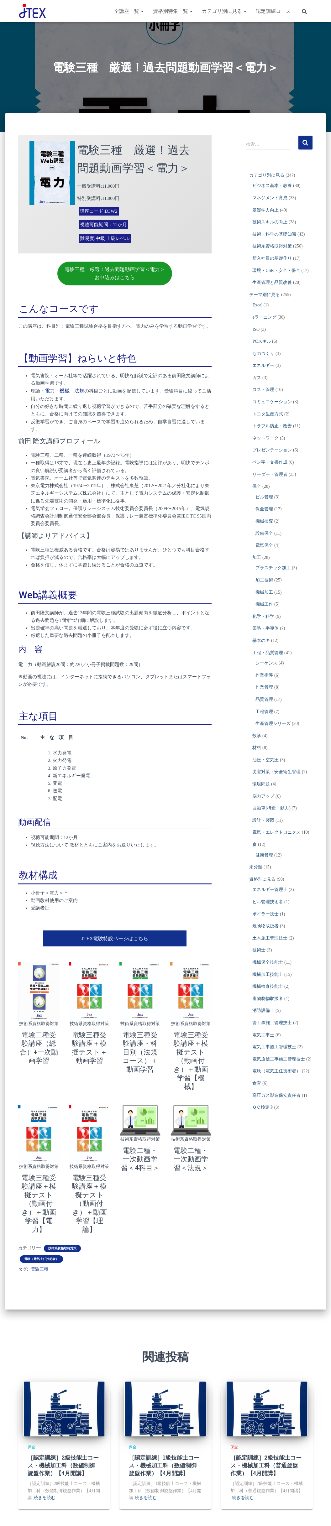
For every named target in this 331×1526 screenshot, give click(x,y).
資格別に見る (262, 879)
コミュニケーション (272, 401)
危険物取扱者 (265, 926)
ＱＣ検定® (262, 1107)
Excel (257, 305)
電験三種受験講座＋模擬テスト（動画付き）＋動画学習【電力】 (39, 1172)
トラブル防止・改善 (272, 426)
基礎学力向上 (265, 210)
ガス (256, 377)
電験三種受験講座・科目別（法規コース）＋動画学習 (140, 1049)
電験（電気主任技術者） (41, 1218)
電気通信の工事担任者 (219, 1515)
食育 (256, 1083)
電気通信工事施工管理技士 (278, 1059)
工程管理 (264, 711)
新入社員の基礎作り (272, 258)
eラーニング (264, 317)
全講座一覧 (129, 11)
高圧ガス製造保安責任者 (276, 1095)
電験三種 (39, 1228)
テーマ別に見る (264, 294)
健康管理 (264, 855)
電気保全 (264, 545)
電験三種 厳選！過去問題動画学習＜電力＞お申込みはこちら (115, 273)
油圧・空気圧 (265, 760)
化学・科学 (263, 616)
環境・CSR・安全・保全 (276, 270)
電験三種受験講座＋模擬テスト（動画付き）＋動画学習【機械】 (191, 1049)
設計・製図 (263, 820)
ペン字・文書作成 (269, 462)
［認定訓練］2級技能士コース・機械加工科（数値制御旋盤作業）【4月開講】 (63, 1424)
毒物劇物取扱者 (267, 998)
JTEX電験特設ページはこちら (114, 936)
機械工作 (264, 604)
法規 (77, 389)
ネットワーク (265, 438)
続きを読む (44, 1457)
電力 (49, 389)
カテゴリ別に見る (224, 11)
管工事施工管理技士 (272, 1022)
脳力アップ (263, 796)
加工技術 (264, 580)
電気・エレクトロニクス (276, 832)
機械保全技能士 (267, 962)
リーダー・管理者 (269, 474)
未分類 (255, 867)
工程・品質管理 (267, 652)
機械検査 (264, 521)
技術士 (258, 950)
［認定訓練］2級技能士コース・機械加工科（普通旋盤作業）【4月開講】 (266, 1424)
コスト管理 (263, 389)
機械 (63, 389)
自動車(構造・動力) (271, 808)
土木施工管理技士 (269, 938)
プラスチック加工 (273, 567)
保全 (256, 486)
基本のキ (261, 640)
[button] (142, 11)
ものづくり (263, 353)
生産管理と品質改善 (272, 282)
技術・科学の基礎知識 (274, 234)
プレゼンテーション (272, 450)
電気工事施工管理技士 (274, 1046)
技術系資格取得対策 (39, 1021)
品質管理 (264, 699)
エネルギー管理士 (269, 889)
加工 (256, 557)
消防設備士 (263, 1010)
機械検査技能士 (267, 986)
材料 (256, 747)
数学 (256, 735)
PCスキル (261, 341)
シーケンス (266, 663)
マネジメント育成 (269, 197)
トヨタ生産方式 (267, 414)
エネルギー (263, 365)
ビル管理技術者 (267, 901)
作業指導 (264, 675)
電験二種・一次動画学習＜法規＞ (191, 1137)
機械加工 (264, 592)
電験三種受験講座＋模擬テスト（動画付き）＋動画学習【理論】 (89, 1172)
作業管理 (264, 687)
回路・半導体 (265, 628)
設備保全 (264, 533)
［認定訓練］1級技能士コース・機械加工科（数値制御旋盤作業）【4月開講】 (164, 1424)
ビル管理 (264, 497)
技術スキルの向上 (269, 222)
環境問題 (261, 784)
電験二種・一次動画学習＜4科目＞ (140, 1137)
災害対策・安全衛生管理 (276, 771)
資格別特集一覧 (172, 11)
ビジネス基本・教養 (272, 185)
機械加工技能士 (267, 974)
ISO (256, 329)
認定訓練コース (273, 11)
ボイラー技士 (265, 914)
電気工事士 (263, 1035)
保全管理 (264, 509)
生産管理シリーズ (273, 723)
